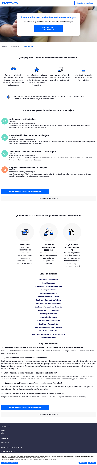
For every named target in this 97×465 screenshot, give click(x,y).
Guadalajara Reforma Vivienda (48, 310)
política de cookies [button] (40, 457)
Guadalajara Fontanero (48, 317)
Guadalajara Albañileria (48, 293)
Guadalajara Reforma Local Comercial (48, 307)
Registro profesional (84, 3)
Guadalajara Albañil (48, 283)
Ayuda (3, 430)
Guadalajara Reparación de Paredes (48, 303)
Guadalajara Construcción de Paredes (48, 286)
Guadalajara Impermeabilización (48, 320)
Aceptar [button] (92, 462)
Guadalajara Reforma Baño (48, 324)
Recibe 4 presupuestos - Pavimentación (25, 191)
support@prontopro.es (8, 451)
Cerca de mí (5, 442)
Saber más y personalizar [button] (10, 462)
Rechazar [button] (82, 462)
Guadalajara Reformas (49, 290)
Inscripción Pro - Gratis (48, 198)
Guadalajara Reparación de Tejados (48, 300)
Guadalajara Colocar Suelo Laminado (48, 327)
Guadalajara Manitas (48, 338)
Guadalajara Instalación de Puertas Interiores (48, 334)
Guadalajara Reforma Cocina (48, 297)
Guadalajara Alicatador (48, 314)
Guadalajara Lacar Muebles (48, 331)
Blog (2, 433)
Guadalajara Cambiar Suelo (48, 280)
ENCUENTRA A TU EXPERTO (48, 28)
